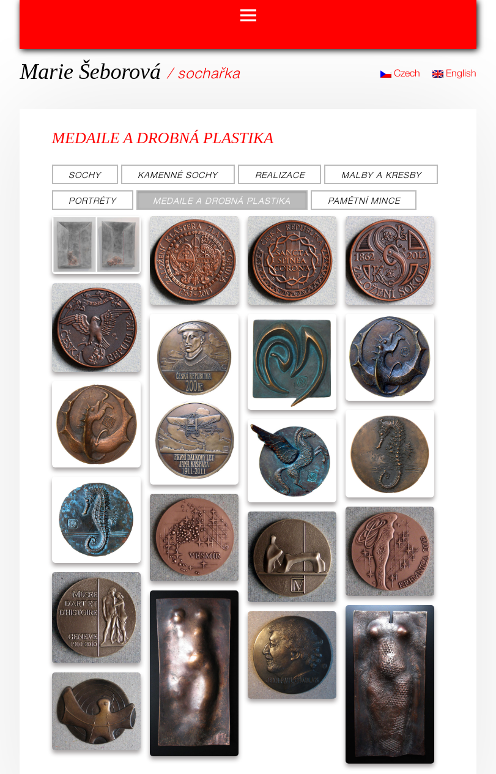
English (454, 72)
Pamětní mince (364, 200)
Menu (248, 16)
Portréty (92, 200)
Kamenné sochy (178, 174)
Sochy (84, 174)
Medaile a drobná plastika (222, 200)
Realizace (280, 174)
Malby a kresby (381, 174)
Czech (400, 72)
